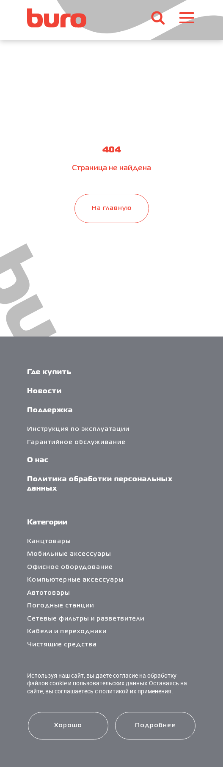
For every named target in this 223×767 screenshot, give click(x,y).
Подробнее (155, 725)
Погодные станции (60, 605)
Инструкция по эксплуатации (78, 429)
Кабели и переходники (67, 631)
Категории (47, 523)
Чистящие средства (62, 644)
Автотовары (48, 593)
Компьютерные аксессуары (75, 579)
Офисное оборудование (70, 567)
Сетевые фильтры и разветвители (85, 618)
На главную (112, 208)
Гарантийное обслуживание (76, 442)
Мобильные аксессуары (69, 554)
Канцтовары (49, 541)
